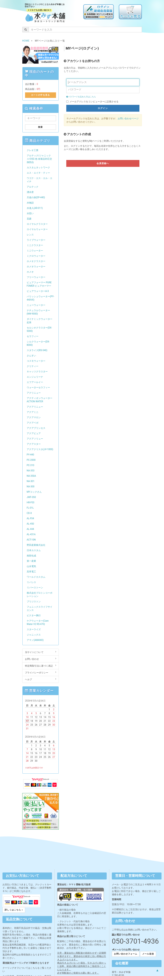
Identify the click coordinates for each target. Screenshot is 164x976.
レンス (30, 234)
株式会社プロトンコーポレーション (39, 594)
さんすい (31, 355)
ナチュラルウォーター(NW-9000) (38, 312)
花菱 (29, 218)
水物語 (30, 202)
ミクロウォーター (36, 256)
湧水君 (30, 192)
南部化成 (31, 555)
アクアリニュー (35, 406)
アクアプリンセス (36, 428)
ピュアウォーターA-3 (38, 291)
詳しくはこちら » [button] (14, 910)
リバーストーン (35, 587)
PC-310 (30, 465)
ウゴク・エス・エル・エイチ (39, 180)
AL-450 (30, 523)
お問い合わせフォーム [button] (125, 954)
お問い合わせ (40, 658)
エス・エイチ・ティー (38, 172)
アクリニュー (34, 392)
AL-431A (31, 534)
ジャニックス (34, 634)
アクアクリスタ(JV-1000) (40, 449)
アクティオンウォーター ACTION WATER (39, 400)
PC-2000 (31, 460)
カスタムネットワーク (38, 167)
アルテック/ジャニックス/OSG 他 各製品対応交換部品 (39, 158)
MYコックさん (34, 491)
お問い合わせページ (128, 118)
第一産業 (31, 561)
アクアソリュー (35, 438)
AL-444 (30, 529)
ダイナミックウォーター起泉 (39, 321)
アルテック (32, 186)
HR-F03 (30, 502)
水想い (30, 213)
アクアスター (34, 444)
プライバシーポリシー (40, 672)
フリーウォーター (36, 277)
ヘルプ (40, 679)
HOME (26, 40)
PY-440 (30, 454)
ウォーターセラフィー (38, 387)
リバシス (31, 582)
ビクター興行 (34, 615)
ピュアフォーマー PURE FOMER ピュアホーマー (39, 284)
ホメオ (30, 272)
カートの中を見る (40, 95)
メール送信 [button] (148, 954)
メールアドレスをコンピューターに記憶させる (94, 101)
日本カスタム (34, 550)
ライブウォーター (36, 240)
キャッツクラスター (37, 371)
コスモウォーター (36, 361)
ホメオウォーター (36, 266)
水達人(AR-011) (35, 208)
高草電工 (31, 571)
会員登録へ (103, 163)
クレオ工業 (32, 150)
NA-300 (31, 486)
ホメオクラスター (36, 261)
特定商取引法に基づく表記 (40, 665)
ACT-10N (31, 539)
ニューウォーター (36, 305)
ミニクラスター (35, 245)
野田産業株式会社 (36, 545)
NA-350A (31, 476)
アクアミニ (32, 412)
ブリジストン (34, 601)
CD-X (29, 513)
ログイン (103, 108)
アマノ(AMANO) (35, 640)
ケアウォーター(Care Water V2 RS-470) (38, 622)
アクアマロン (34, 417)
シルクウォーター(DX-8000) (38, 343)
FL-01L (30, 507)
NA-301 (31, 481)
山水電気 (31, 566)
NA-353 (31, 470)
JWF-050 (31, 497)
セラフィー (32, 336)
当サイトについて (40, 652)
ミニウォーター (35, 250)
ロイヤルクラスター (37, 224)
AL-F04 (30, 518)
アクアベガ (32, 422)
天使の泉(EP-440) (36, 197)
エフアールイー (35, 382)
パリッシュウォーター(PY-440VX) (40, 298)
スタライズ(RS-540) (37, 350)
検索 (40, 127)
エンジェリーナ (35, 377)
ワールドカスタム (36, 577)
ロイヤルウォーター (37, 229)
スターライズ (34, 629)
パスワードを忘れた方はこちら (81, 97)
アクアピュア (34, 433)
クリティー (32, 366)
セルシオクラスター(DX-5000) (39, 329)
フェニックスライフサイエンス (39, 608)
